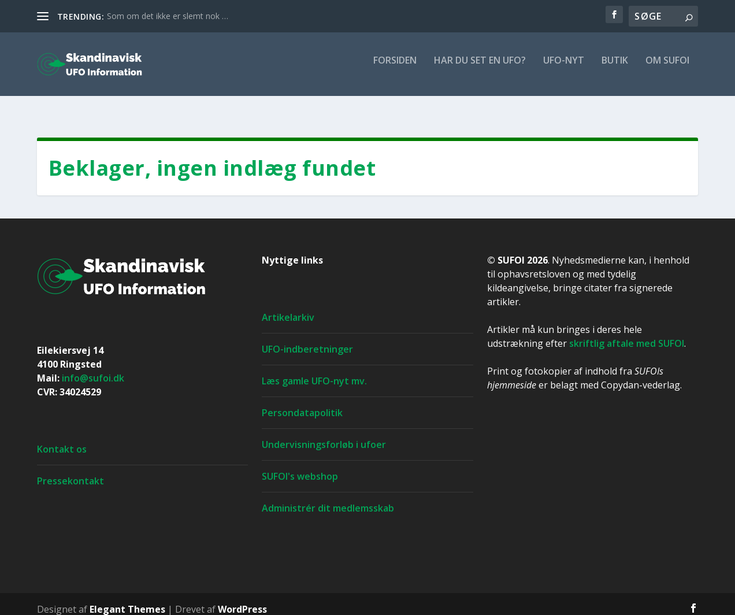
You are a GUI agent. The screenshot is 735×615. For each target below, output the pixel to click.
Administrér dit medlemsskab (328, 497)
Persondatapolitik (302, 402)
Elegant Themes (127, 598)
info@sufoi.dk (93, 367)
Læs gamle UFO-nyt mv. (314, 370)
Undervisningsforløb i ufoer (324, 434)
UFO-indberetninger (307, 338)
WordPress (242, 598)
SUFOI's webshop (300, 466)
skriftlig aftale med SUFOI (626, 333)
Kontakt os (62, 438)
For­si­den (395, 69)
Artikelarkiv (288, 307)
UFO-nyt (563, 69)
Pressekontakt (70, 470)
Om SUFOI (667, 69)
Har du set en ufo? (480, 69)
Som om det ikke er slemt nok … (167, 15)
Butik (615, 69)
